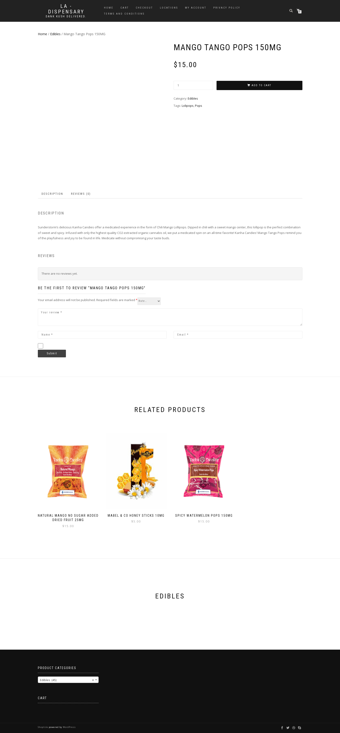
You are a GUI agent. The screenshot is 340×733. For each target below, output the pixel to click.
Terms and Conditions (124, 13)
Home (108, 7)
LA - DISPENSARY (66, 9)
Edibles (55, 34)
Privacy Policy (226, 7)
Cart (124, 7)
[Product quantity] (193, 85)
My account (195, 7)
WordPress (69, 727)
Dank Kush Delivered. (66, 16)
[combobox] (68, 679)
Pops (198, 106)
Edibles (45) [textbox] (67, 680)
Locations (169, 7)
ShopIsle (43, 727)
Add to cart (261, 85)
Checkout (144, 7)
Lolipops (188, 106)
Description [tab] (52, 193)
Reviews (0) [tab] (81, 193)
